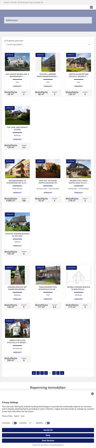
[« (34, 373)
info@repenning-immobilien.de (31, 2)
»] (62, 373)
